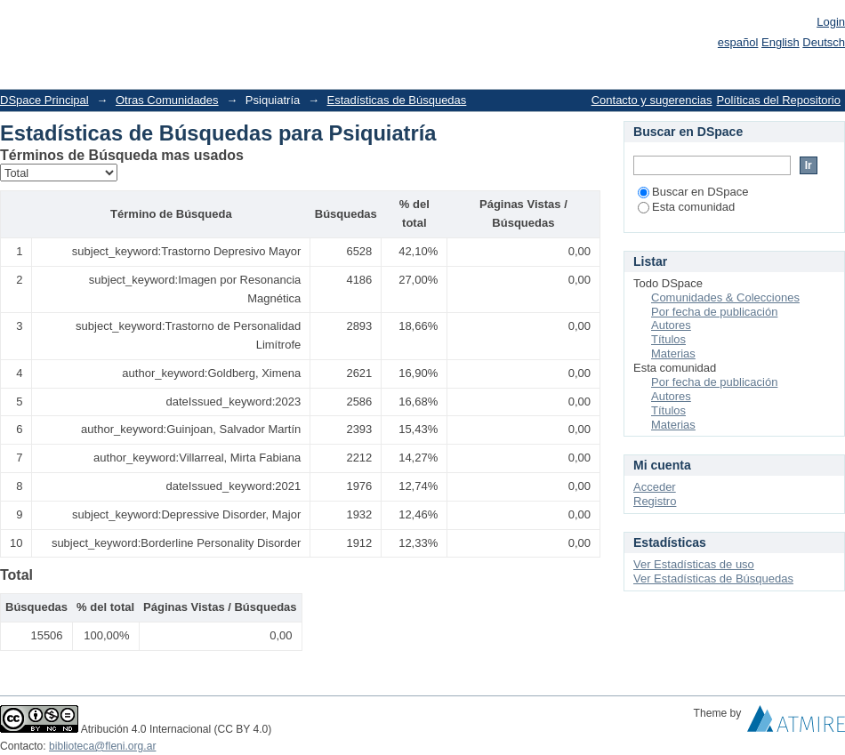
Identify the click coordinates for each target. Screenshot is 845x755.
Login (831, 21)
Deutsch (823, 42)
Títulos (668, 339)
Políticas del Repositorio (779, 100)
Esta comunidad (686, 206)
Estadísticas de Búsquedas (397, 100)
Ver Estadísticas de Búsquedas (713, 578)
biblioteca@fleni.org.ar (102, 746)
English (780, 42)
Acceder (654, 487)
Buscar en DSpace (693, 191)
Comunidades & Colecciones (725, 297)
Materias (673, 353)
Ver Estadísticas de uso (693, 564)
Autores (671, 325)
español (738, 42)
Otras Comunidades (167, 100)
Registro (654, 501)
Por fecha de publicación (714, 311)
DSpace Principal (44, 100)
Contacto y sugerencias (652, 100)
